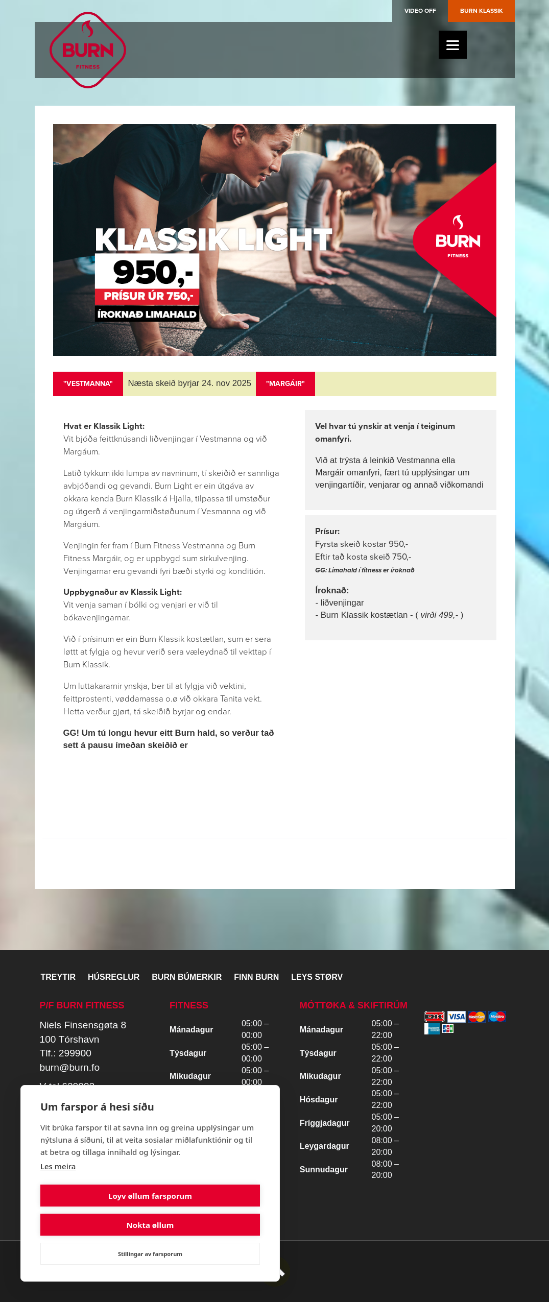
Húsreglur (113, 977)
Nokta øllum (207, 1225)
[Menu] (453, 45)
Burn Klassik (481, 10)
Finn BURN (256, 977)
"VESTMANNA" (88, 383)
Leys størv (317, 977)
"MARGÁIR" (285, 383)
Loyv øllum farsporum (93, 1225)
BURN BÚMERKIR (187, 977)
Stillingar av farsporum (150, 1254)
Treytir (58, 977)
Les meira (58, 1195)
